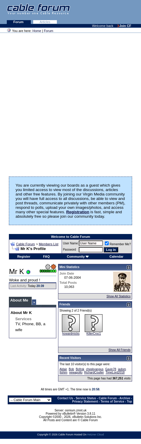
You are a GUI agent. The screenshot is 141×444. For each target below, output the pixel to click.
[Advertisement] (69, 102)
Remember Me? (118, 244)
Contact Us (65, 398)
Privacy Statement (85, 401)
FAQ (46, 256)
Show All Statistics (119, 296)
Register (23, 256)
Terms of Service (112, 401)
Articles (45, 22)
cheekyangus (94, 369)
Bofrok (80, 369)
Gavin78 (110, 369)
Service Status (86, 398)
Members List (48, 244)
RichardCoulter (94, 372)
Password (69, 249)
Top (129, 401)
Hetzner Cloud (95, 434)
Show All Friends (119, 350)
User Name (70, 243)
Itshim (64, 372)
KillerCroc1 (93, 333)
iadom (122, 369)
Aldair (63, 369)
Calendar (117, 256)
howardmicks (70, 333)
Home (37, 31)
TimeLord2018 (114, 372)
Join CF (124, 26)
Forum (18, 22)
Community (78, 256)
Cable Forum (25, 244)
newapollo (75, 372)
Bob (71, 369)
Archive (124, 398)
